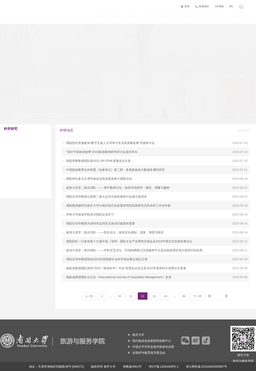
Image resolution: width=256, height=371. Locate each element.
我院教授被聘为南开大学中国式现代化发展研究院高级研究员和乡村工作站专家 (118, 188)
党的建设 (130, 15)
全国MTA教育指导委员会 (146, 352)
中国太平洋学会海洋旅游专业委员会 (154, 346)
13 (154, 279)
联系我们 (204, 6)
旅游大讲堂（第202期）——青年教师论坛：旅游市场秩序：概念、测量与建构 (118, 171)
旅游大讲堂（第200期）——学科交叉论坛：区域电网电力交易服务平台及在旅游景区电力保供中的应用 (134, 233)
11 (130, 279)
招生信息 (207, 15)
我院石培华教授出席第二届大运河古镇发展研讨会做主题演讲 (106, 179)
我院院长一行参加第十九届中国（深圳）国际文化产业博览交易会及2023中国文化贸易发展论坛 (129, 224)
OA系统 (219, 6)
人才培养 (146, 15)
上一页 (89, 279)
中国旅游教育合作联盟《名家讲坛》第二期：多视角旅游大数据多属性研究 (115, 153)
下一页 (197, 279)
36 (183, 279)
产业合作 (176, 15)
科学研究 (161, 17)
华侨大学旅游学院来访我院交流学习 (90, 197)
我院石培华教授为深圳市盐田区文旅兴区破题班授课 (100, 206)
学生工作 (222, 15)
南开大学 (136, 334)
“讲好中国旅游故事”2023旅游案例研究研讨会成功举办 (101, 135)
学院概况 (100, 15)
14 (165, 279)
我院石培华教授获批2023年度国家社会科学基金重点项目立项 (106, 242)
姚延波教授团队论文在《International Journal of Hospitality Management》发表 (118, 260)
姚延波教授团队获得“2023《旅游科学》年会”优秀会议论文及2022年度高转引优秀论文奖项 (126, 251)
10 (119, 279)
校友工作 (238, 15)
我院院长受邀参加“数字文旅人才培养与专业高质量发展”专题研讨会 (110, 126)
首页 (187, 6)
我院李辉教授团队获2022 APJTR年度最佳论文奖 (98, 144)
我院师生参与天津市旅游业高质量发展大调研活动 (99, 162)
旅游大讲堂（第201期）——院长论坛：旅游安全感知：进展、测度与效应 (115, 215)
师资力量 (115, 15)
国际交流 (192, 15)
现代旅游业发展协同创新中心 (149, 340)
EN (231, 6)
